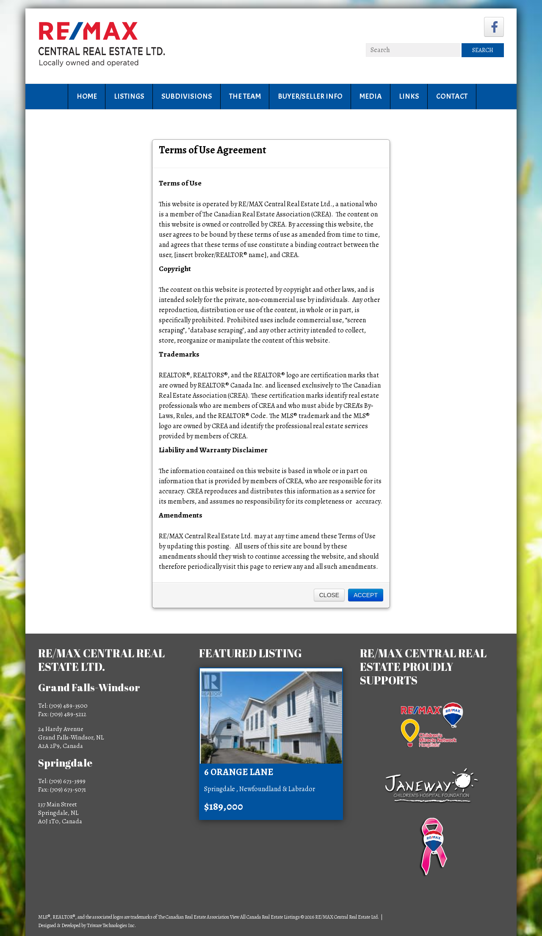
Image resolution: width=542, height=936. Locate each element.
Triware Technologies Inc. (111, 925)
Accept (366, 595)
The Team (245, 96)
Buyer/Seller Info (310, 96)
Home (87, 96)
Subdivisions (186, 96)
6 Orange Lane (238, 772)
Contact (451, 96)
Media (370, 96)
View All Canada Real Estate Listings (265, 917)
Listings (129, 96)
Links (409, 96)
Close (329, 595)
